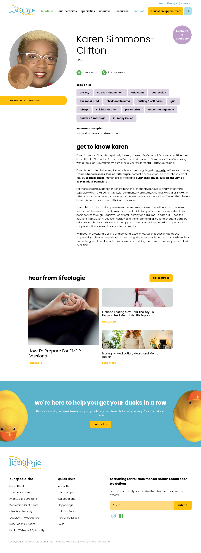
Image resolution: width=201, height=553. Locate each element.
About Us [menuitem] (104, 11)
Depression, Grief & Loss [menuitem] (23, 505)
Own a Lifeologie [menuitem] (168, 3)
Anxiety (84, 92)
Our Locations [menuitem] (66, 499)
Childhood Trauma (118, 101)
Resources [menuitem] (121, 11)
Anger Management (161, 109)
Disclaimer (104, 541)
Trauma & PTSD (89, 101)
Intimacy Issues (123, 118)
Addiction (137, 92)
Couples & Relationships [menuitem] (24, 517)
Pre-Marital (132, 109)
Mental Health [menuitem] (17, 486)
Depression (159, 92)
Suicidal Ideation (106, 109)
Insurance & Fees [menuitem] (68, 517)
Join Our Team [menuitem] (67, 511)
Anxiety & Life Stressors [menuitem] (23, 499)
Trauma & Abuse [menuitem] (19, 492)
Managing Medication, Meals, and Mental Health (130, 355)
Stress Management (110, 92)
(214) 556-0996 (116, 72)
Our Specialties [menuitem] (21, 479)
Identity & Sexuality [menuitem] (20, 511)
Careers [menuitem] (185, 3)
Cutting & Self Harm (150, 101)
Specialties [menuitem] (88, 11)
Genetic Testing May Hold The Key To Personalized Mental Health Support (128, 313)
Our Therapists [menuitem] (67, 11)
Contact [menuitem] (138, 11)
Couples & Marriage (92, 118)
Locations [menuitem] (47, 11)
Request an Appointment (25, 100)
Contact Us (101, 424)
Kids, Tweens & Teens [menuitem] (22, 524)
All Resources (161, 278)
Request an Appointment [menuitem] (165, 11)
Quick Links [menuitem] (66, 479)
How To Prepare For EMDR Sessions (54, 353)
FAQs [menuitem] (61, 524)
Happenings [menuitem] (65, 505)
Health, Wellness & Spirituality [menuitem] (26, 530)
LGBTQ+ (84, 109)
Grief (173, 101)
